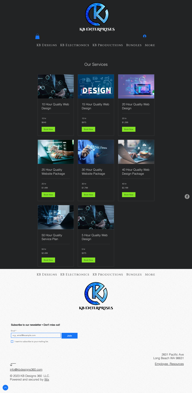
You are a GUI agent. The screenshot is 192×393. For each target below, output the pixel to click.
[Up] (5, 388)
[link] (56, 106)
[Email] (35, 335)
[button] (37, 36)
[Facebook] (187, 196)
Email (13, 331)
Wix (46, 379)
